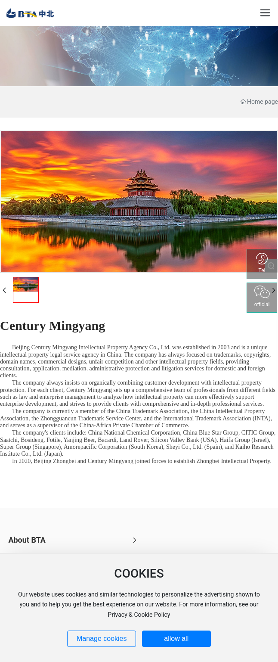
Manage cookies (102, 638)
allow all (176, 638)
